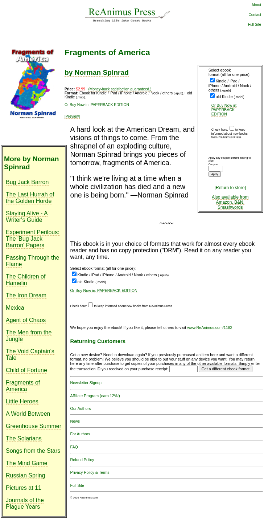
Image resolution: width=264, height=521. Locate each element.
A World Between (28, 414)
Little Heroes (22, 401)
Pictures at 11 (23, 488)
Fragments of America (23, 385)
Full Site (254, 25)
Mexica (15, 308)
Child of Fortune (26, 370)
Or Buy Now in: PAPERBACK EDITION (224, 109)
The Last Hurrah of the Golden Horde (30, 197)
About (256, 5)
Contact (255, 15)
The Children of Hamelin (25, 279)
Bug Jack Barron (27, 182)
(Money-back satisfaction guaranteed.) (119, 89)
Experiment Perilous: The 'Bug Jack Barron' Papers (32, 238)
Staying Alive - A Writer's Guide (27, 216)
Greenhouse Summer (33, 426)
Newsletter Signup (86, 382)
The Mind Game (27, 463)
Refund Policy (82, 459)
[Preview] (72, 116)
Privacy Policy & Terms (90, 472)
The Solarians (24, 438)
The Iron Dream (26, 295)
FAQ (74, 447)
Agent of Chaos (26, 320)
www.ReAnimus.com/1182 (209, 327)
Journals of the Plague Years (25, 503)
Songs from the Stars (33, 451)
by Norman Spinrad (97, 72)
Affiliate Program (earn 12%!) (95, 396)
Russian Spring (25, 475)
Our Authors (80, 408)
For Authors (80, 434)
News (75, 421)
